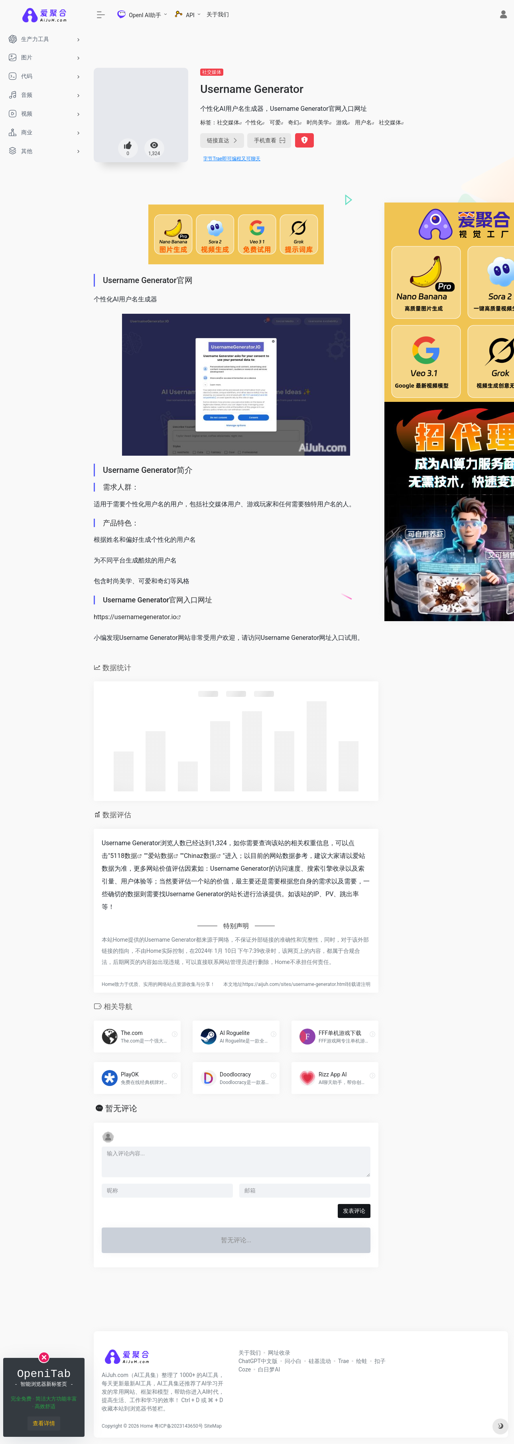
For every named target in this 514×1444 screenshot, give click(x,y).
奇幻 (293, 122)
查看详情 (44, 1423)
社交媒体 (211, 72)
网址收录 (279, 1353)
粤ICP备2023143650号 (178, 1426)
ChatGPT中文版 (258, 1361)
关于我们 (218, 14)
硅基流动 (320, 1361)
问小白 (293, 1361)
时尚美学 (318, 122)
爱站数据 (160, 856)
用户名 (363, 122)
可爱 (275, 122)
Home (146, 1426)
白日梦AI (269, 1369)
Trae (343, 1361)
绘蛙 (361, 1361)
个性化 (253, 122)
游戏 (341, 122)
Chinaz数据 (200, 856)
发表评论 (354, 1211)
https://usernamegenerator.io (135, 617)
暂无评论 (121, 1108)
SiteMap (213, 1426)
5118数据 (123, 856)
